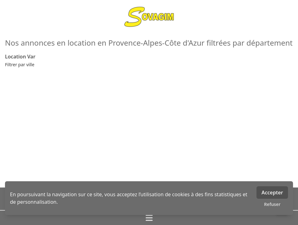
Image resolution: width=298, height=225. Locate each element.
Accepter (272, 192)
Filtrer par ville (19, 65)
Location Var (20, 56)
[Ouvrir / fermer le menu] (149, 218)
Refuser (272, 204)
